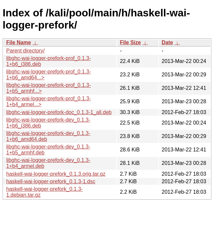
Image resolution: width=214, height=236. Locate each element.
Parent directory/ (25, 50)
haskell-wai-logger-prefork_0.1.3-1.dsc (50, 181)
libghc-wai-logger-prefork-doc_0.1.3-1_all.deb (59, 112)
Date (167, 42)
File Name (18, 42)
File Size (130, 42)
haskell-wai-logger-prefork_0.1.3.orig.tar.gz (55, 174)
